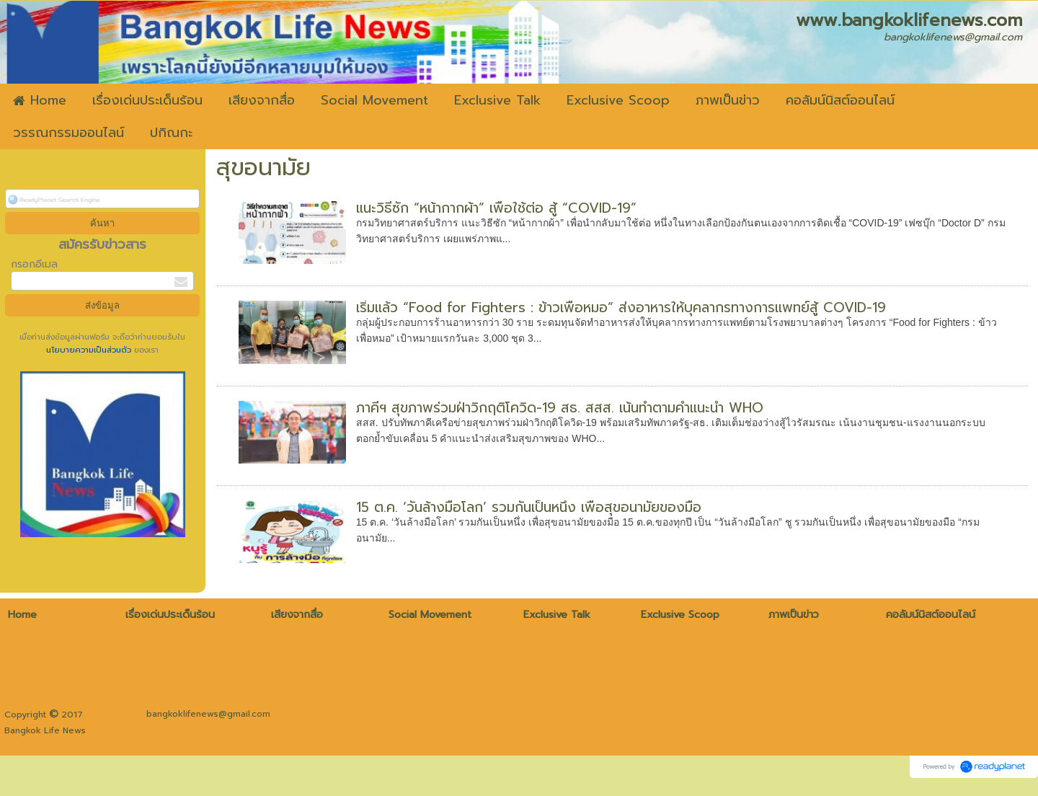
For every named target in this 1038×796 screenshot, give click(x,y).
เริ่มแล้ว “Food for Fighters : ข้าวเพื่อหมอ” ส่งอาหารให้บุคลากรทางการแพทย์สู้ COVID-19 (621, 307)
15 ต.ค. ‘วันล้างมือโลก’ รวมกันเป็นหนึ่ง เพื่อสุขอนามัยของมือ (528, 507)
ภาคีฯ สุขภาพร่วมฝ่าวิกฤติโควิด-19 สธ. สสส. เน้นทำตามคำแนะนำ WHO (559, 407)
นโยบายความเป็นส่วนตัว (90, 350)
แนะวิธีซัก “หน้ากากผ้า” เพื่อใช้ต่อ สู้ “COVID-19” (496, 208)
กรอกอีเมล (34, 264)
